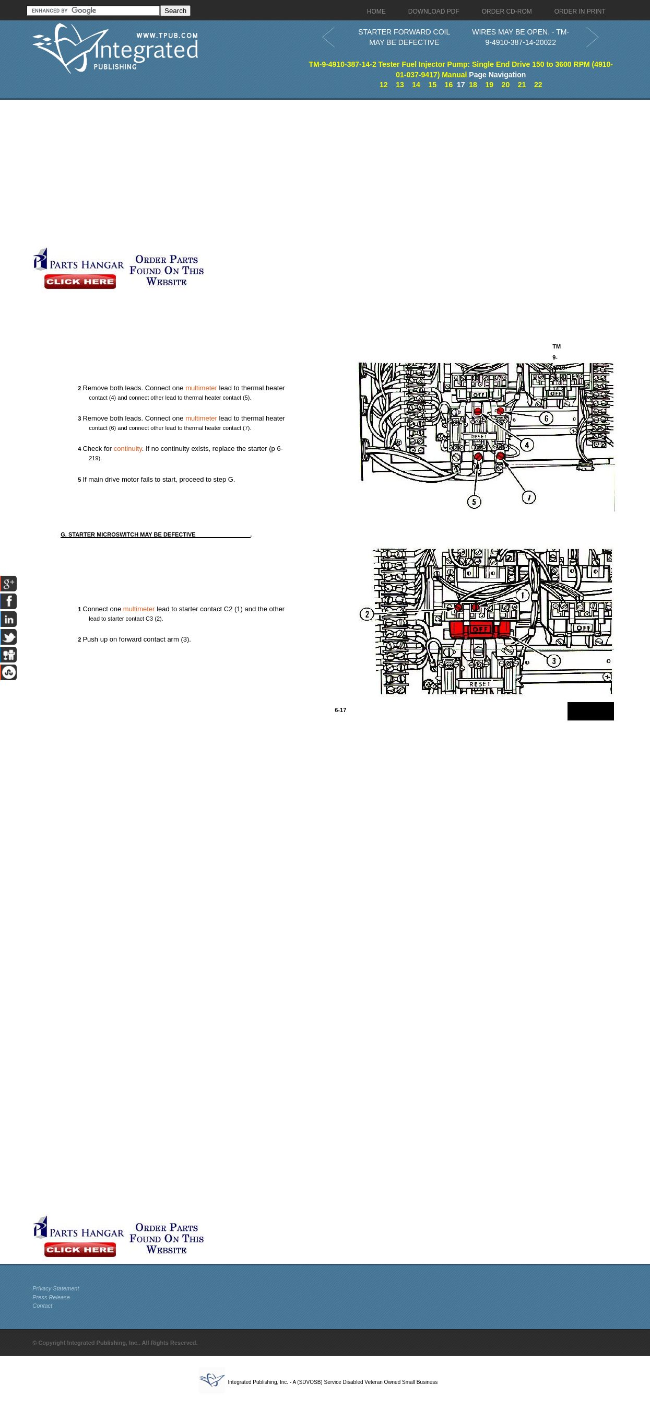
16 (449, 84)
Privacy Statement (55, 1288)
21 (522, 84)
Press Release (51, 1297)
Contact (42, 1305)
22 (538, 84)
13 (400, 84)
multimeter (201, 388)
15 (432, 84)
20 (506, 84)
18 (473, 84)
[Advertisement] (254, 173)
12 (384, 84)
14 (416, 84)
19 (489, 84)
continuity (128, 448)
